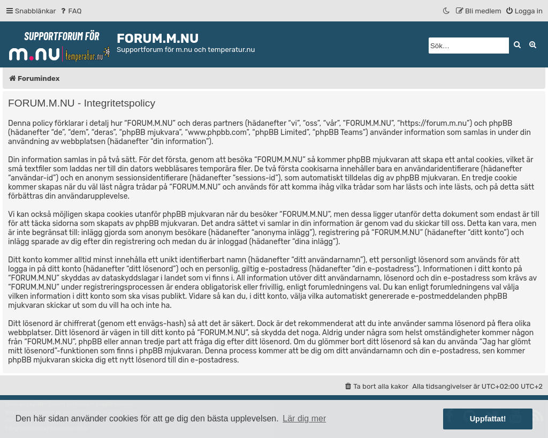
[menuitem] (70, 11)
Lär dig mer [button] (304, 418)
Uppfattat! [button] (488, 418)
